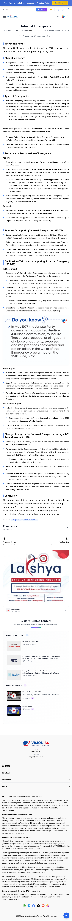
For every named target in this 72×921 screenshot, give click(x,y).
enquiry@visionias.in (36, 757)
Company (36, 779)
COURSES (36, 766)
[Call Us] (58, 9)
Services (36, 773)
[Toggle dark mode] (50, 9)
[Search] (58, 16)
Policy (36, 786)
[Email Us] (62, 9)
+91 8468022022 (36, 752)
